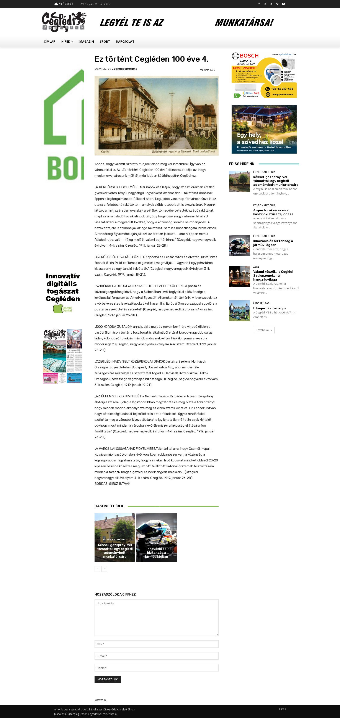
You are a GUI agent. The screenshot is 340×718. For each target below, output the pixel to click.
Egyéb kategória (114, 539)
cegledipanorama (124, 68)
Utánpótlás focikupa (269, 308)
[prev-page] (97, 569)
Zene (256, 267)
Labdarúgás (261, 303)
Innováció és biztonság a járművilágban (156, 553)
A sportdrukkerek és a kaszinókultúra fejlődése (156, 504)
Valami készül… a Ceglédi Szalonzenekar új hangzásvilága (273, 275)
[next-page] (104, 569)
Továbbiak (264, 330)
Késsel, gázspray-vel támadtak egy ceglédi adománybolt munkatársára (115, 551)
